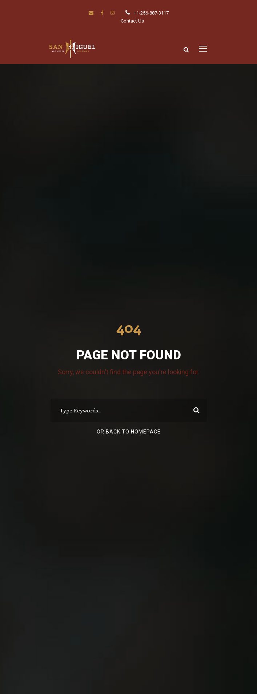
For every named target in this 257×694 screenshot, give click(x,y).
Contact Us (132, 21)
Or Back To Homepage (129, 432)
